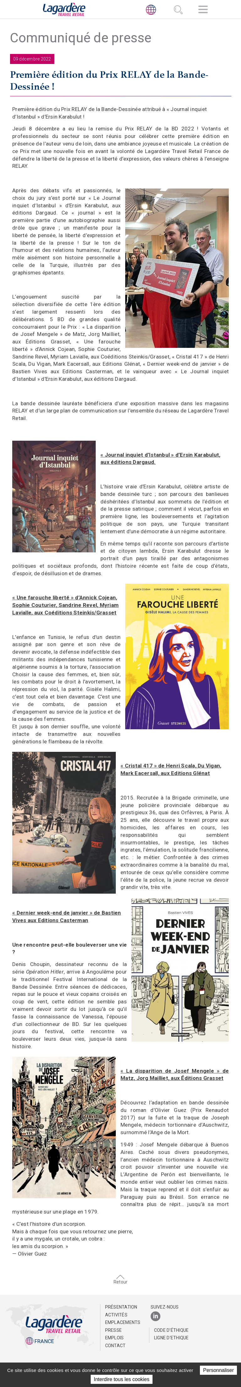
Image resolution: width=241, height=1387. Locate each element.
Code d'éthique (171, 1330)
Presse (113, 1330)
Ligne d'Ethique (171, 1337)
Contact (115, 1345)
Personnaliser (218, 1370)
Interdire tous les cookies (121, 1379)
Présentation (121, 1307)
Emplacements (122, 1322)
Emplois (114, 1337)
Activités (116, 1314)
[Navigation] (203, 10)
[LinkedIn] (155, 1316)
